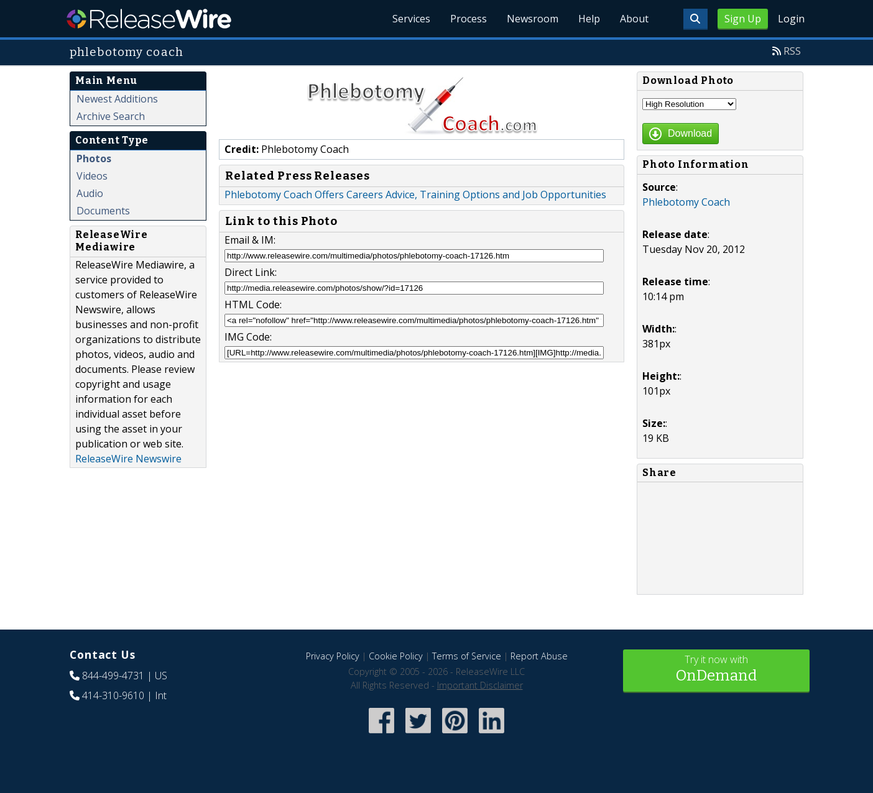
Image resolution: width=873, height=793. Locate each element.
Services (411, 18)
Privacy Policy (332, 656)
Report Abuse (539, 656)
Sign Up (742, 18)
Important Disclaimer (480, 685)
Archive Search (110, 116)
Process (468, 18)
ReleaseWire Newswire (128, 458)
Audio (89, 193)
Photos (93, 158)
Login (791, 18)
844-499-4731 (113, 675)
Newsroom (532, 18)
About (634, 18)
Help (589, 18)
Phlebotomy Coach (686, 202)
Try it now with (716, 670)
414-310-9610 (113, 695)
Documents (103, 211)
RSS (792, 51)
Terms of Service (466, 656)
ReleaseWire (148, 18)
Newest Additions (117, 99)
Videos (92, 176)
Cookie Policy (396, 656)
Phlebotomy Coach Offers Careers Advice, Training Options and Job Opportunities (415, 194)
